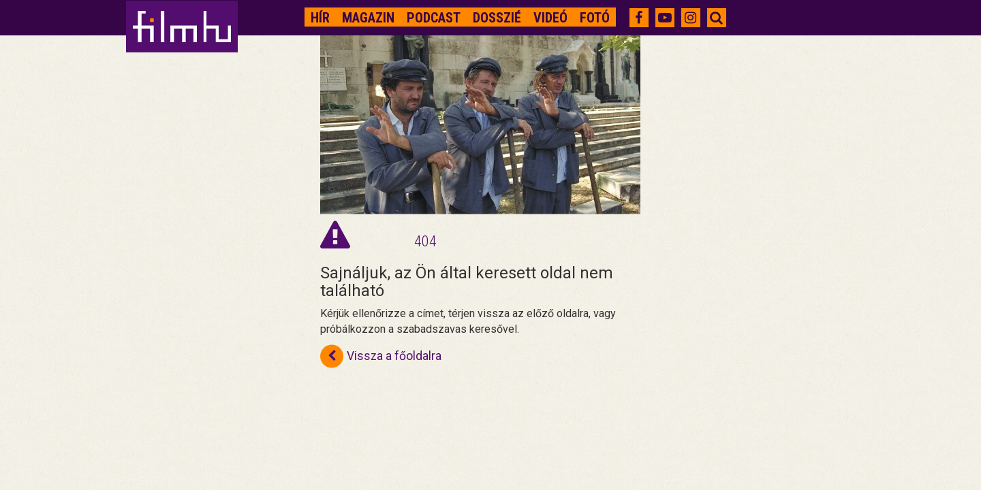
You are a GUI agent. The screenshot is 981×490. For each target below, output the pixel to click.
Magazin (368, 18)
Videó (550, 18)
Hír (320, 18)
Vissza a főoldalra (380, 356)
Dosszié (497, 18)
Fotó (595, 18)
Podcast (434, 18)
